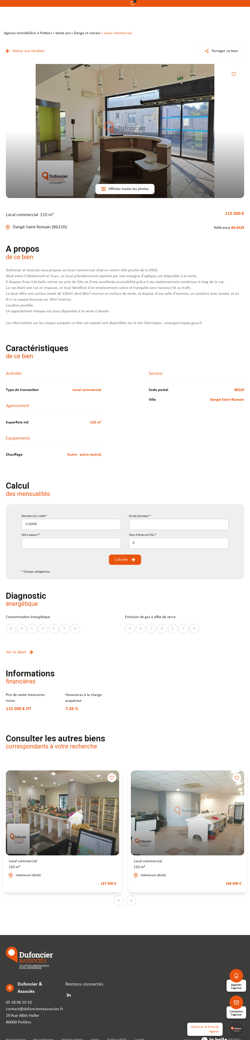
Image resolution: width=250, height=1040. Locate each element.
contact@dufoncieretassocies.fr (34, 1009)
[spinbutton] (179, 543)
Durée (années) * (140, 516)
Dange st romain (87, 33)
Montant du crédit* (34, 516)
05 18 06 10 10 (19, 1002)
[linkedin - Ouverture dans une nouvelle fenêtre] (69, 995)
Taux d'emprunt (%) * (142, 534)
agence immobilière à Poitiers (28, 33)
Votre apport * (30, 534)
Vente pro (63, 33)
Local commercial (23, 864)
